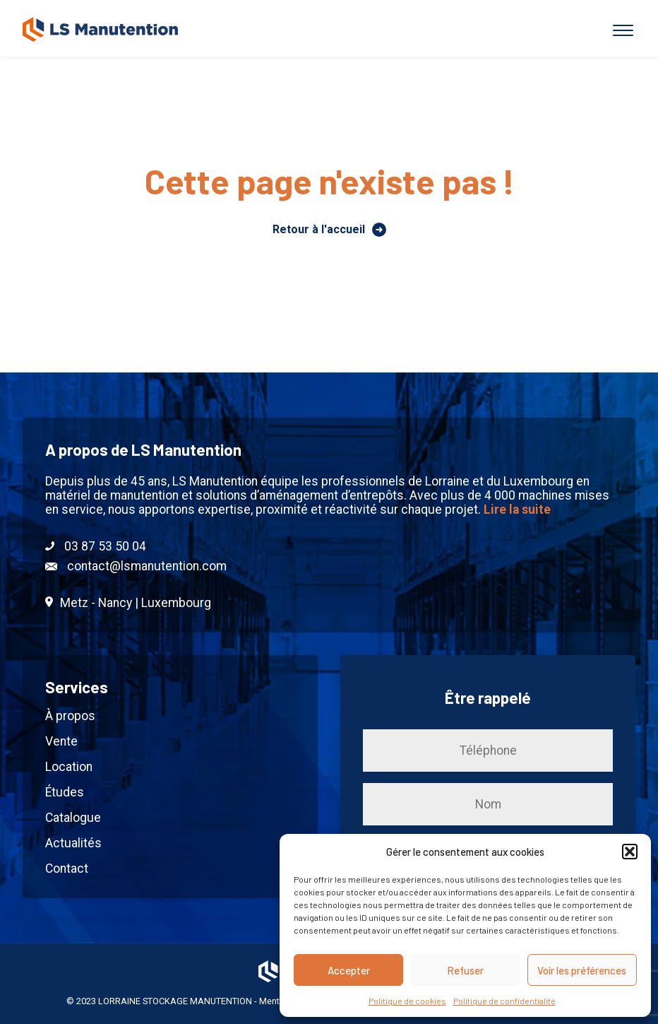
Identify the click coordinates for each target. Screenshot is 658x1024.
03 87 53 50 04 (95, 546)
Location (68, 767)
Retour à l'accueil (329, 230)
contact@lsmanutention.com (136, 566)
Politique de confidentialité (504, 1001)
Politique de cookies (407, 1001)
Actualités (73, 843)
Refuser (465, 970)
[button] (630, 851)
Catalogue (73, 818)
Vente (61, 741)
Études (64, 792)
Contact (66, 868)
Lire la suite (517, 509)
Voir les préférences (581, 970)
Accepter (349, 970)
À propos (70, 716)
